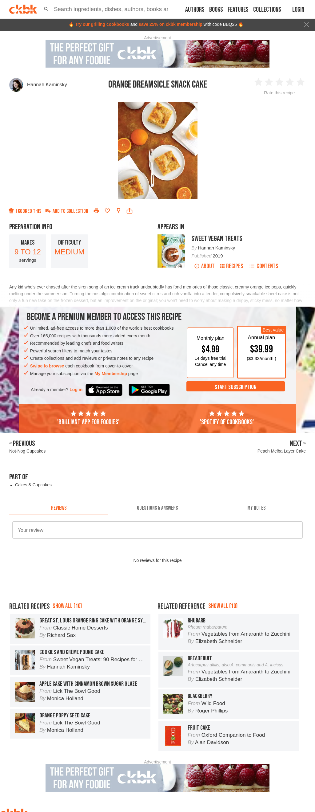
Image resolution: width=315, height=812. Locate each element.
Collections (267, 10)
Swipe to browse (47, 365)
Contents (263, 266)
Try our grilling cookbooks (102, 24)
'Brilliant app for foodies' (88, 418)
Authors (195, 10)
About (204, 266)
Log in (76, 389)
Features (238, 10)
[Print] (96, 210)
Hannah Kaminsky (47, 84)
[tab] (58, 507)
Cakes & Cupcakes (33, 484)
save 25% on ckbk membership (170, 24)
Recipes (231, 266)
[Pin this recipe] (118, 210)
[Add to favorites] (107, 210)
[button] (46, 9)
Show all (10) (67, 606)
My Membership (110, 373)
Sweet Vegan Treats (216, 238)
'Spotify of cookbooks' (227, 418)
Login (298, 10)
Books (216, 10)
